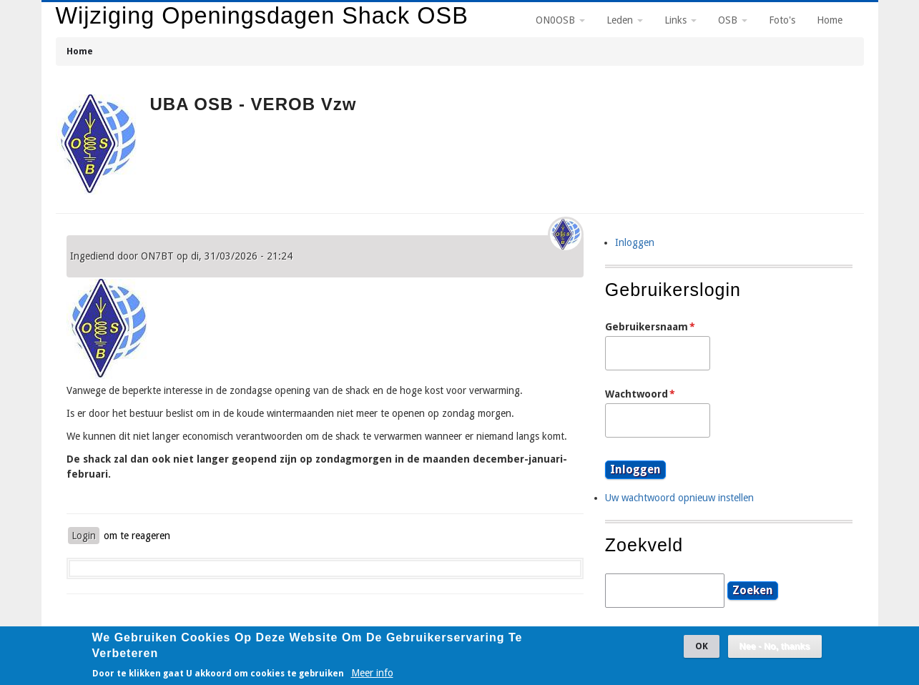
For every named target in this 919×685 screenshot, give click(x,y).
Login (84, 535)
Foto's (782, 20)
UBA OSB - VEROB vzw (253, 104)
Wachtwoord (636, 394)
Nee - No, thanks (774, 651)
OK (701, 651)
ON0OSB (560, 20)
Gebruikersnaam (646, 326)
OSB (732, 20)
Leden (624, 20)
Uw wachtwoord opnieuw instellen (679, 497)
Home (80, 51)
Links (680, 20)
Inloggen (634, 242)
